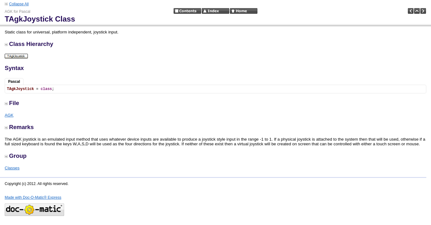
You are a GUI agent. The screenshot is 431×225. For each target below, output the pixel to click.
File (12, 103)
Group (16, 155)
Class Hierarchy (29, 44)
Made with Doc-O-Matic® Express (33, 197)
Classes (12, 168)
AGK (9, 115)
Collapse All (19, 4)
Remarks (19, 127)
